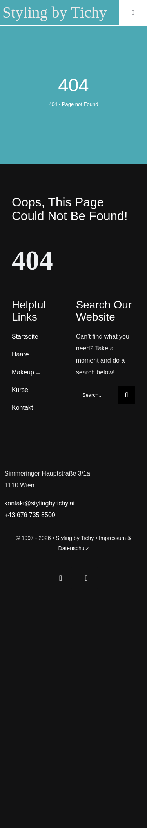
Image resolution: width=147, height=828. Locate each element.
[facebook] (61, 578)
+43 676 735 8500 (29, 515)
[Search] (126, 395)
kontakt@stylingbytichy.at (39, 503)
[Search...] (97, 395)
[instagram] (87, 578)
